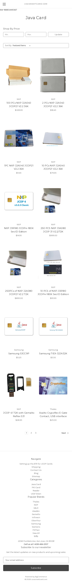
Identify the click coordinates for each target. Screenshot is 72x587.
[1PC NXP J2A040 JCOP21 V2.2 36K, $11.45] (19, 138)
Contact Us (36, 470)
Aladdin (36, 511)
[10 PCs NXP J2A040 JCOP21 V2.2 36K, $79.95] (53, 138)
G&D (36, 508)
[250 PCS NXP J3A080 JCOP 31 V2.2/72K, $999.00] (53, 201)
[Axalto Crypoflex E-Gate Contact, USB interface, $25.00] (53, 386)
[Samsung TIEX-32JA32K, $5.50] (53, 326)
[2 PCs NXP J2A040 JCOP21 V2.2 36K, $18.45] (53, 76)
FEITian (36, 530)
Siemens (36, 527)
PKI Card (36, 487)
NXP (36, 505)
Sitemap (36, 476)
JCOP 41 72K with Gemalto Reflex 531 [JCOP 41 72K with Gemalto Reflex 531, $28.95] (18, 414)
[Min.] (13, 34)
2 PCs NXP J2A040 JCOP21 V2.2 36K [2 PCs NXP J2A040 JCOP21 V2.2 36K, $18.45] (53, 104)
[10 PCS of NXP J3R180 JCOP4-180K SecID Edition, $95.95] (53, 264)
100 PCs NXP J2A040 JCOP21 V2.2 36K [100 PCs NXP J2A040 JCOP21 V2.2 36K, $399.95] (18, 104)
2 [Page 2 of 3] (31, 433)
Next (65, 433)
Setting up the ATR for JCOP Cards (36, 464)
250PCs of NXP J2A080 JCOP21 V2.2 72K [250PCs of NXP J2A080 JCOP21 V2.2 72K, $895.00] (18, 292)
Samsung (36, 523)
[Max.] (36, 34)
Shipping (36, 467)
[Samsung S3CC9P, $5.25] (19, 326)
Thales (36, 501)
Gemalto (36, 514)
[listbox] (22, 45)
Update (58, 34)
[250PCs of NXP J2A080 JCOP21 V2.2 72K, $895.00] (19, 264)
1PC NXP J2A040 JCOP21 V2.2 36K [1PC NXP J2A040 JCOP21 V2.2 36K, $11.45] (18, 167)
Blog (36, 473)
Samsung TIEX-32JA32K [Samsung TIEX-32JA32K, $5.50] (53, 353)
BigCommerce (41, 577)
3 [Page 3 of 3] (35, 433)
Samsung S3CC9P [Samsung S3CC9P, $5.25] (18, 353)
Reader (36, 490)
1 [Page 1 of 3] (26, 433)
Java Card (36, 484)
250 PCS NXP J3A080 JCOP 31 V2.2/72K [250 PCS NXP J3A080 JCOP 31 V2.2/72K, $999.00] (53, 230)
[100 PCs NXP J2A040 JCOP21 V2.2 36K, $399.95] (19, 76)
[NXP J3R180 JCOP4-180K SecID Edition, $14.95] (19, 201)
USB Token (36, 494)
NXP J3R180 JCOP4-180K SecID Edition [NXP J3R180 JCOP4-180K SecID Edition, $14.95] (19, 230)
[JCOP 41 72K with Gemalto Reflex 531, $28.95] (19, 386)
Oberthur (36, 520)
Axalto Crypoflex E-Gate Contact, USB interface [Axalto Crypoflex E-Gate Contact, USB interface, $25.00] (53, 414)
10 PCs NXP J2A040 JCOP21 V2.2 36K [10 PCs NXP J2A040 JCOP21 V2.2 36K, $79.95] (53, 167)
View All (36, 533)
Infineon (36, 517)
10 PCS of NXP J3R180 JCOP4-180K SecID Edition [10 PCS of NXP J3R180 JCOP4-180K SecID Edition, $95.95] (53, 292)
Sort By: (8, 45)
